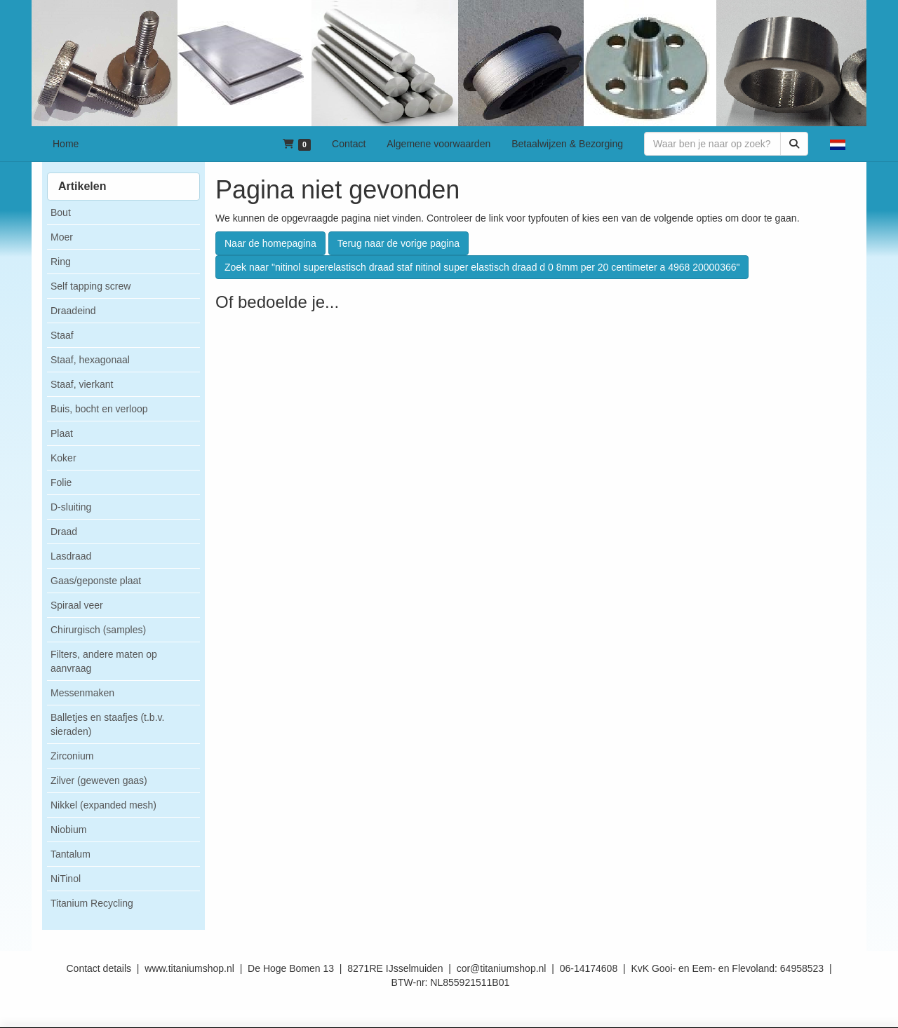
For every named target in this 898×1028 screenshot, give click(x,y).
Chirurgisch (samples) (98, 629)
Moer (62, 237)
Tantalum (71, 854)
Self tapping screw (90, 286)
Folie (61, 482)
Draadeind (73, 310)
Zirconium (72, 756)
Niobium (68, 829)
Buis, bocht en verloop (99, 408)
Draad (64, 531)
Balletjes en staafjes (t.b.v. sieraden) (107, 724)
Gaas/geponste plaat (96, 580)
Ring (61, 261)
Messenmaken (82, 692)
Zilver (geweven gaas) (99, 780)
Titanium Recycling (92, 903)
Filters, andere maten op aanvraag (104, 661)
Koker (63, 458)
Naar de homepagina (270, 243)
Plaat (62, 433)
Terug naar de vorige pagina (398, 243)
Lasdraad (71, 556)
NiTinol (66, 878)
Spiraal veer (77, 605)
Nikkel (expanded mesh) (103, 805)
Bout (61, 212)
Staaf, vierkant (82, 384)
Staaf (62, 335)
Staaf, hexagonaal (90, 359)
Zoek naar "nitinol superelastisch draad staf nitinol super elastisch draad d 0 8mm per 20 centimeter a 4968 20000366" (481, 267)
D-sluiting (71, 507)
